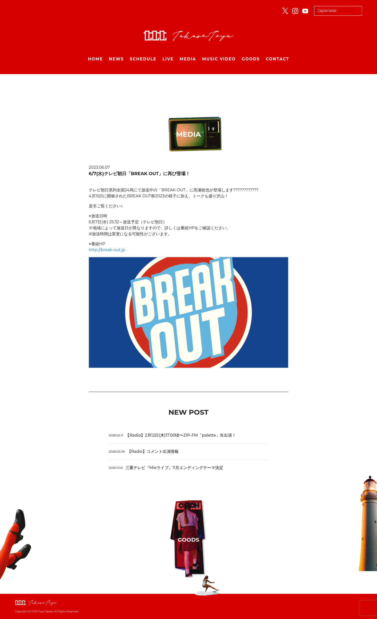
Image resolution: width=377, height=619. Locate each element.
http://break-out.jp (107, 250)
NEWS (116, 59)
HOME (95, 59)
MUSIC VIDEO (219, 59)
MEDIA (188, 59)
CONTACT (277, 59)
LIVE (168, 59)
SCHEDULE (143, 59)
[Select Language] (338, 11)
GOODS (251, 59)
